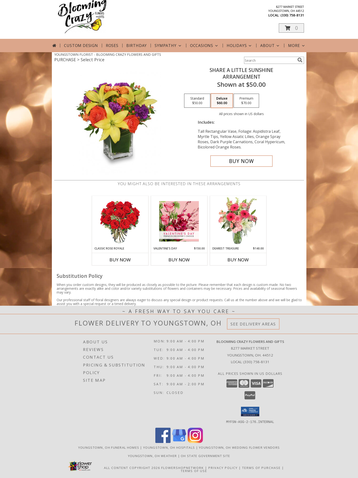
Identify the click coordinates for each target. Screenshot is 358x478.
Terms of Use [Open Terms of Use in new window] (194, 470)
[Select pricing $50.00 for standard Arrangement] (197, 101)
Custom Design (81, 45)
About (270, 45)
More (296, 45)
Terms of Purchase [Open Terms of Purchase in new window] (261, 467)
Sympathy (168, 45)
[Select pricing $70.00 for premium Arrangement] (246, 101)
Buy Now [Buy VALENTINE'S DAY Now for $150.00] (179, 260)
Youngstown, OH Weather (152, 455)
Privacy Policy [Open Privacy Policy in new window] (223, 467)
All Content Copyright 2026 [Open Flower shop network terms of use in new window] (132, 467)
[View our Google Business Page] (179, 441)
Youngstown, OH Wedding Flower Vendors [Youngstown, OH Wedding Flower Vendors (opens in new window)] (239, 447)
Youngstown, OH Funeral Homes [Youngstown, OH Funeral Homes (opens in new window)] (108, 447)
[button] (291, 28)
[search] (300, 60)
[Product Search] (269, 60)
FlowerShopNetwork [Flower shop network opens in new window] (182, 467)
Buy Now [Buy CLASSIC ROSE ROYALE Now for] (120, 260)
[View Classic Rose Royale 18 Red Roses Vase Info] (120, 221)
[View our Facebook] (163, 441)
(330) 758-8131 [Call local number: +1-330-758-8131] (292, 15)
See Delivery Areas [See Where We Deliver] (253, 324)
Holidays (239, 45)
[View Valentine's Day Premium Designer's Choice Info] (179, 221)
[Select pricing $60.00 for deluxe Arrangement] (221, 101)
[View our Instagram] (195, 441)
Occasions (204, 45)
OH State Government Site (205, 455)
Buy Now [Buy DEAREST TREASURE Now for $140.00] (238, 260)
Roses (112, 45)
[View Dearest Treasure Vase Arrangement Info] (238, 221)
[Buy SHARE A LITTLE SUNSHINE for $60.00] (241, 161)
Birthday (136, 45)
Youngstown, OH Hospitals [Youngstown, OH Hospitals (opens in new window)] (169, 447)
